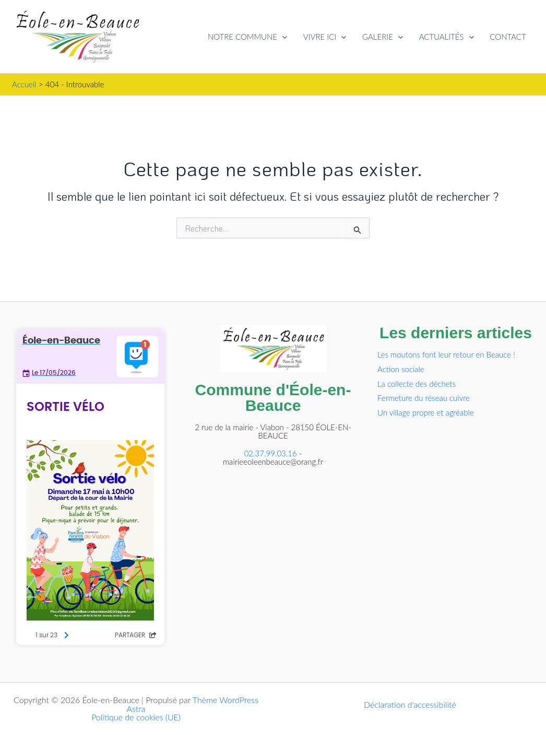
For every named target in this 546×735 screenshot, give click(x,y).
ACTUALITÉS (447, 37)
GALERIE (383, 37)
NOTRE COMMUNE (249, 37)
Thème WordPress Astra (192, 704)
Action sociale (400, 369)
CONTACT (508, 36)
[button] (284, 37)
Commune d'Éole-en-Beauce (273, 397)
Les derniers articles (455, 332)
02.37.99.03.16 (270, 453)
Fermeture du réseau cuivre (423, 398)
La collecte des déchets (416, 383)
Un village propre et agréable (425, 412)
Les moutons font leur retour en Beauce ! (446, 354)
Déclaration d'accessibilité (410, 704)
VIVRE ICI (326, 37)
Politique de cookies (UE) (136, 717)
